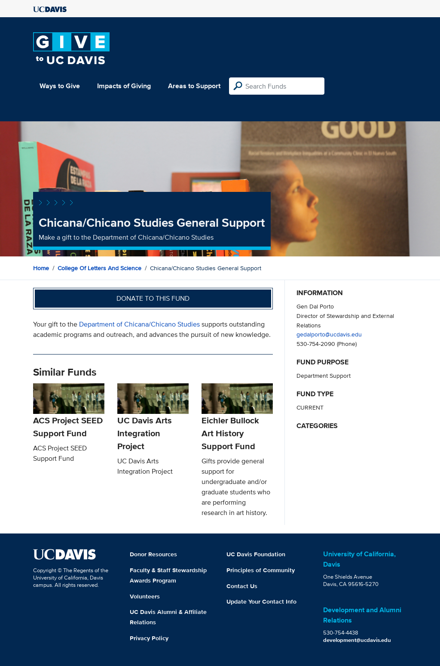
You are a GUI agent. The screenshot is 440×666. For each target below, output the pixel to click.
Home (41, 268)
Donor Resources (153, 554)
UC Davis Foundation (255, 554)
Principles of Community (260, 570)
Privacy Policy (149, 638)
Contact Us (241, 586)
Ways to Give (60, 86)
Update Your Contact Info (261, 601)
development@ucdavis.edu (357, 640)
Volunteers (145, 596)
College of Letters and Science (99, 268)
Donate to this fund (152, 298)
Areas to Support (194, 86)
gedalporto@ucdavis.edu (329, 334)
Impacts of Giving (124, 86)
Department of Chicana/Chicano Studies (139, 324)
